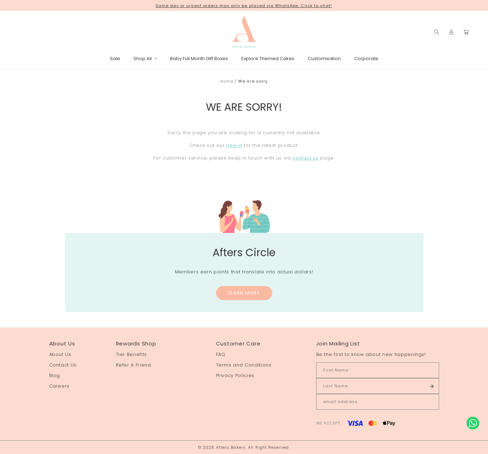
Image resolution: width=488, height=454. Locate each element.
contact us (305, 158)
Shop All (145, 58)
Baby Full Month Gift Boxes (199, 58)
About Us (60, 354)
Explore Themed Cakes (267, 58)
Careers (59, 386)
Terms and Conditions (244, 365)
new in (234, 145)
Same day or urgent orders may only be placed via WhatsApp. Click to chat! (244, 5)
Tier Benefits (131, 354)
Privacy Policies (235, 375)
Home (226, 81)
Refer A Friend (133, 365)
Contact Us (63, 365)
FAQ (221, 354)
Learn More (244, 293)
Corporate (366, 58)
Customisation (324, 58)
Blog (54, 375)
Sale (115, 58)
